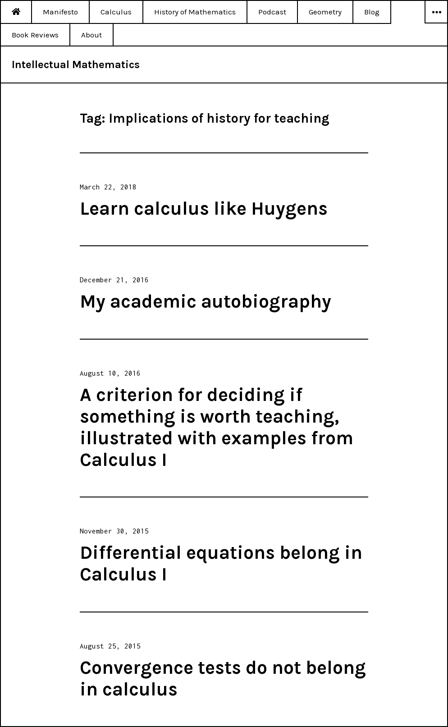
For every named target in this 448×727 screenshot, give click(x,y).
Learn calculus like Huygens (204, 208)
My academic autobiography (205, 301)
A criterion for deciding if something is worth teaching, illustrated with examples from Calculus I (216, 427)
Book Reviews (35, 34)
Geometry (325, 11)
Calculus (116, 11)
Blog (371, 11)
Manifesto (60, 11)
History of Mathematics (195, 11)
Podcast (272, 11)
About (91, 34)
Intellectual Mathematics (76, 64)
